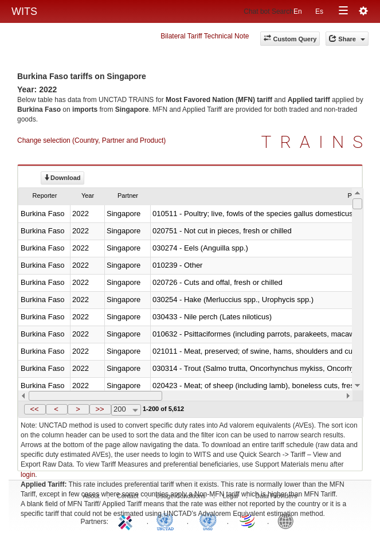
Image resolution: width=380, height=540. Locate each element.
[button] (35, 409)
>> (99, 409)
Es (319, 11)
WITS (24, 11)
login (28, 475)
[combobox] (126, 410)
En (297, 11)
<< (34, 409)
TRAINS (316, 142)
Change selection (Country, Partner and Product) (91, 140)
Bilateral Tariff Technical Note (204, 36)
